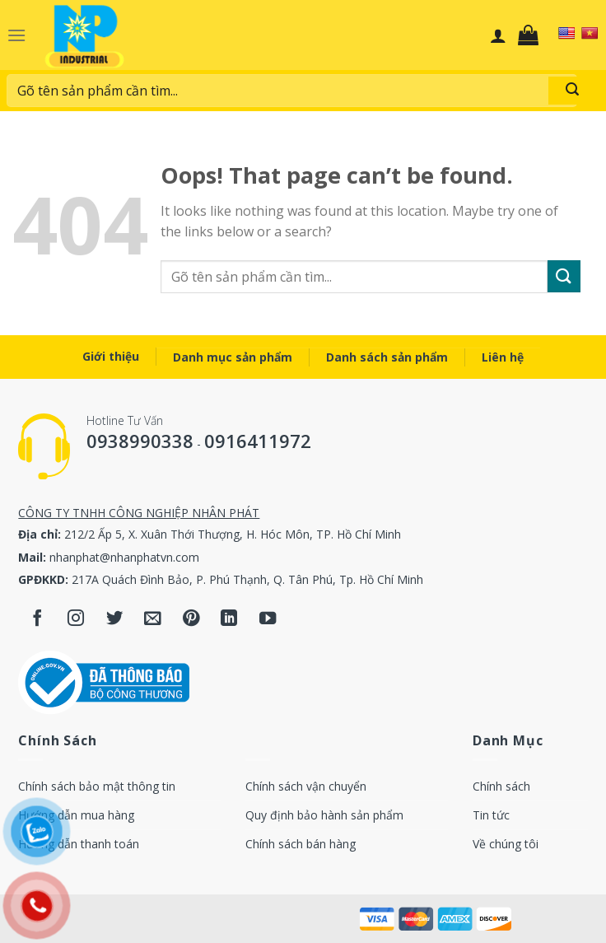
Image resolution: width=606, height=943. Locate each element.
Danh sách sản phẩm (387, 357)
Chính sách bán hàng (300, 844)
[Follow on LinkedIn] (229, 619)
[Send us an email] (152, 619)
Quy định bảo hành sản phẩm (324, 815)
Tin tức (491, 815)
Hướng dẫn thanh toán (78, 844)
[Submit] (572, 91)
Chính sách (501, 786)
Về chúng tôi (505, 844)
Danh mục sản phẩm (232, 357)
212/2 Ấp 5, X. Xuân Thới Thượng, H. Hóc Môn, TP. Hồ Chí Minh (232, 534)
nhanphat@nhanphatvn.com (124, 557)
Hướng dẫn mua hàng (76, 815)
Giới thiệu (110, 356)
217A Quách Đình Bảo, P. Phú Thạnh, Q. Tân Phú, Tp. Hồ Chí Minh (247, 579)
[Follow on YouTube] (268, 619)
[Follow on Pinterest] (191, 619)
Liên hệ (503, 357)
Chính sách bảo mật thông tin (96, 786)
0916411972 (257, 440)
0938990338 (139, 440)
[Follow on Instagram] (76, 619)
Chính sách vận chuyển (305, 786)
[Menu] (16, 35)
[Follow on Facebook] (37, 619)
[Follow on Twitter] (115, 619)
